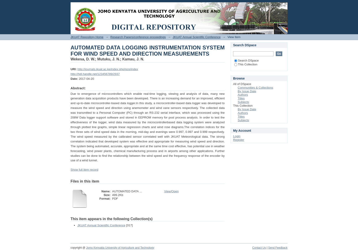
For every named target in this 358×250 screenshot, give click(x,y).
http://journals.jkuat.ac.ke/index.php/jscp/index (107, 69)
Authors (243, 94)
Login (283, 5)
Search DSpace (246, 60)
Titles (241, 98)
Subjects (243, 102)
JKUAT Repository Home (87, 37)
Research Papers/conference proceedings (138, 37)
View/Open (171, 191)
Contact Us (259, 247)
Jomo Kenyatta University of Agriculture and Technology (120, 247)
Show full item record (84, 169)
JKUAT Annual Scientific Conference (197, 37)
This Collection (245, 64)
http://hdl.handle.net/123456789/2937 (95, 74)
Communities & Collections (255, 87)
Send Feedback (277, 247)
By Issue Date (247, 91)
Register (238, 140)
